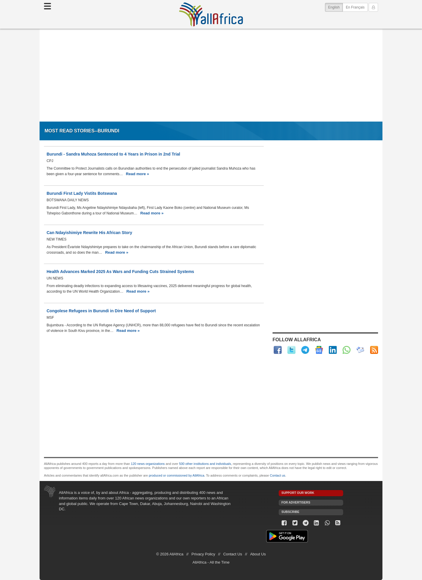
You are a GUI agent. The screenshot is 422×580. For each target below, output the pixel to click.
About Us (258, 554)
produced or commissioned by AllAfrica (177, 475)
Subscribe (290, 512)
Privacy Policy (203, 554)
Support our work (297, 492)
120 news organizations (148, 463)
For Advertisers (295, 502)
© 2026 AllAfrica (169, 554)
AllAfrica (211, 14)
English (335, 6)
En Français (355, 7)
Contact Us (232, 554)
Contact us (277, 475)
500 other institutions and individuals (205, 463)
